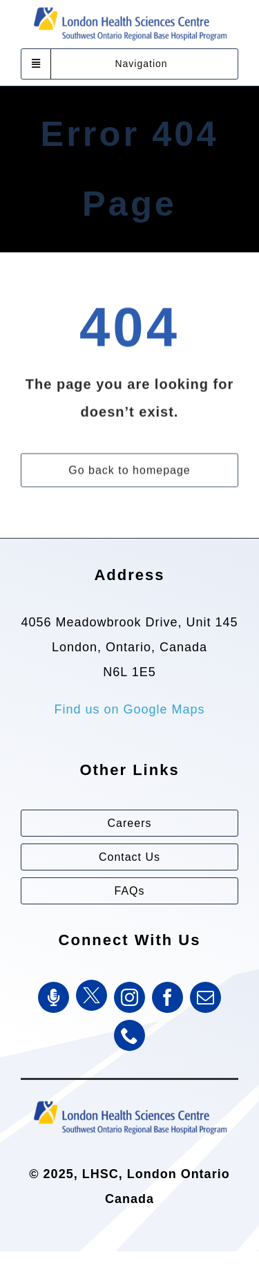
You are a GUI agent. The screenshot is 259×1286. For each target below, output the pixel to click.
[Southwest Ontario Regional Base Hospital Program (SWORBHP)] (129, 1100)
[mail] (205, 997)
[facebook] (167, 997)
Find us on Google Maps (129, 709)
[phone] (129, 1035)
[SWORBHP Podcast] (53, 997)
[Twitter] (91, 995)
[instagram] (129, 997)
